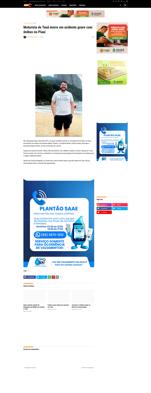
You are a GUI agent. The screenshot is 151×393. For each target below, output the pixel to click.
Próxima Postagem (87, 367)
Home (25, 1)
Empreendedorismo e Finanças (37, 1)
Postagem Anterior (30, 367)
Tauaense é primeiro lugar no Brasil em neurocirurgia (81, 306)
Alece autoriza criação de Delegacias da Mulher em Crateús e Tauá (34, 307)
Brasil (63, 1)
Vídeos (48, 1)
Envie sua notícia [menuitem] (40, 5)
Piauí (58, 1)
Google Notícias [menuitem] (53, 5)
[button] (120, 5)
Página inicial (27, 23)
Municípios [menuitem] (72, 5)
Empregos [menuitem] (82, 5)
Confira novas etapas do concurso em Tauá (58, 306)
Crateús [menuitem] (64, 5)
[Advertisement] (56, 56)
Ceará (53, 1)
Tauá (34, 23)
